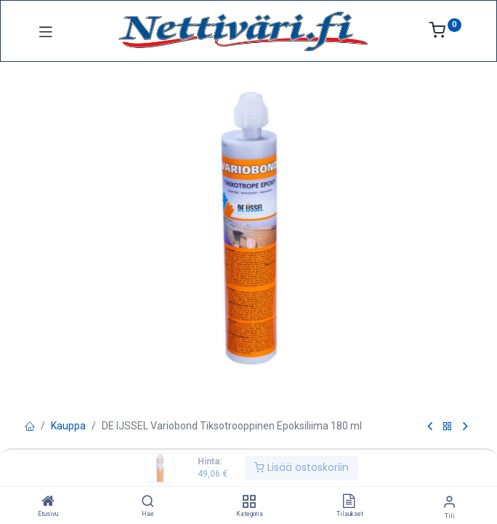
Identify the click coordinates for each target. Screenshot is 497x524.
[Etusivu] (47, 502)
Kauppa (68, 426)
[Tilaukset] (349, 502)
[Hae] (148, 502)
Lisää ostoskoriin (301, 467)
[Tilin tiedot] (449, 501)
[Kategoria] (249, 502)
